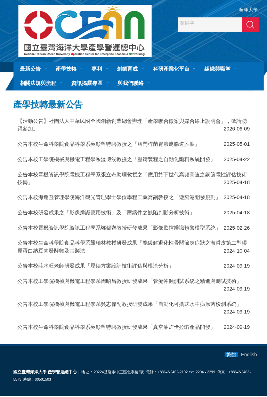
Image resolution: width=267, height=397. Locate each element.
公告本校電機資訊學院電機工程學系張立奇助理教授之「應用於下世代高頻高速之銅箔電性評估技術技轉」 (132, 179)
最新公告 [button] (30, 69)
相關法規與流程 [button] (38, 83)
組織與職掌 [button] (217, 69)
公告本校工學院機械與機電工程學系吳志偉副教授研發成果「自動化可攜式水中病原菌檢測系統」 (129, 305)
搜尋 (250, 24)
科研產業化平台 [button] (171, 69)
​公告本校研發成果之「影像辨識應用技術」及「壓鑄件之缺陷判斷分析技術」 (106, 213)
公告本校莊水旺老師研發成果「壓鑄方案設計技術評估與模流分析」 (95, 267)
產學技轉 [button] (66, 69)
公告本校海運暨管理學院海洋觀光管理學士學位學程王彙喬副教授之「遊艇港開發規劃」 (119, 198)
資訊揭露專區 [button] (87, 83)
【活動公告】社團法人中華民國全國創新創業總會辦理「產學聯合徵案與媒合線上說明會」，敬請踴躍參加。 (132, 126)
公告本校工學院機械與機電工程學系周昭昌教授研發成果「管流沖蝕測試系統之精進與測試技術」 (129, 282)
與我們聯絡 (131, 83)
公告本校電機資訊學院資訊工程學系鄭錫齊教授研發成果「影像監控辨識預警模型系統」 (119, 229)
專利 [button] (96, 69)
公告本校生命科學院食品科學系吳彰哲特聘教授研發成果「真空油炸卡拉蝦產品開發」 (116, 328)
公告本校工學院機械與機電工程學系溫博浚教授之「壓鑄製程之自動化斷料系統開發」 (116, 160)
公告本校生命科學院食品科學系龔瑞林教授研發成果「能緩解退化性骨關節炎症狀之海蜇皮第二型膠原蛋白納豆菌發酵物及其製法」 (132, 247)
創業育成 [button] (127, 69)
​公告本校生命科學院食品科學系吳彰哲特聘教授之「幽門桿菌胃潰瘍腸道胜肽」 (108, 145)
